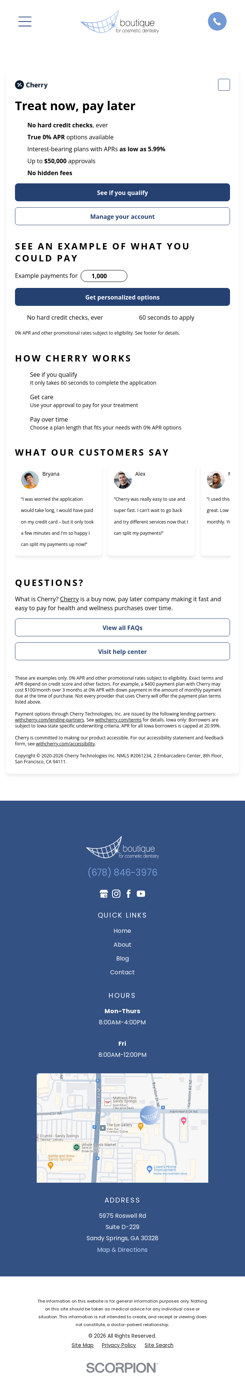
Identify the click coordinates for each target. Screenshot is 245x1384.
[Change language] (224, 85)
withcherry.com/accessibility (65, 744)
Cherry (69, 599)
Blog (122, 958)
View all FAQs (123, 628)
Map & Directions (122, 1249)
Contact (122, 972)
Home (122, 931)
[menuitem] (83, 1345)
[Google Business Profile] (104, 894)
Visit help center (122, 652)
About (122, 944)
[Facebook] (128, 894)
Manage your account (122, 216)
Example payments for (46, 275)
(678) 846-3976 (122, 872)
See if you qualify (122, 193)
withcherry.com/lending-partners (49, 720)
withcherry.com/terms (118, 720)
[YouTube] (141, 894)
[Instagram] (116, 894)
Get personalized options (122, 297)
